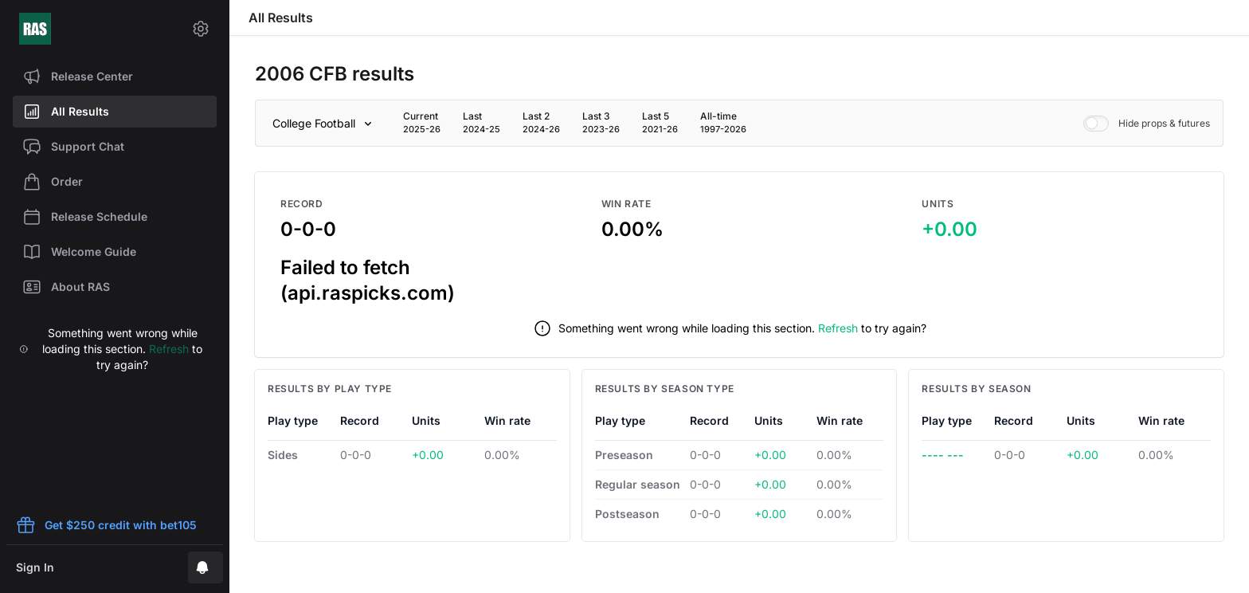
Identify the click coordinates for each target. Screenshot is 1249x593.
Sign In (35, 567)
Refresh (169, 348)
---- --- (943, 454)
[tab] (421, 123)
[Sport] (325, 123)
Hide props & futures (1146, 124)
